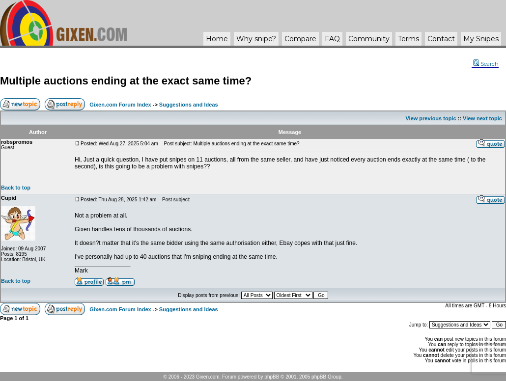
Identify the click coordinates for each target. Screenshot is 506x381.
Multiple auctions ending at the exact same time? (126, 81)
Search (486, 63)
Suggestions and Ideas (188, 105)
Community (369, 38)
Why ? (256, 38)
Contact (441, 38)
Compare (300, 38)
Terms (408, 38)
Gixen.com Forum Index (120, 105)
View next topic (482, 118)
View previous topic (430, 118)
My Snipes (481, 38)
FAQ (332, 38)
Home (217, 38)
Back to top (15, 187)
